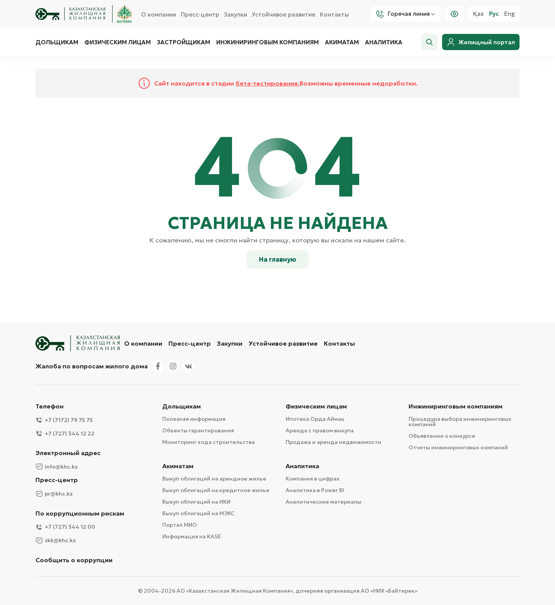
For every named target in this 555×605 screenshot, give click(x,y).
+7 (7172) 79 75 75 (64, 420)
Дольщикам (56, 42)
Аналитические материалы (324, 501)
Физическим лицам (117, 42)
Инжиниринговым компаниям (267, 42)
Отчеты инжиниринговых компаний (458, 447)
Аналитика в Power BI (315, 490)
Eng (509, 13)
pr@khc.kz (54, 493)
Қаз (478, 13)
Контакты (334, 14)
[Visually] (454, 14)
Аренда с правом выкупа (320, 430)
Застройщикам (183, 42)
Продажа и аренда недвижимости (333, 442)
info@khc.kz (56, 466)
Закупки (235, 14)
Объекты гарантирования (198, 430)
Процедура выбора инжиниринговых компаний (460, 421)
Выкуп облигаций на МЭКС (198, 513)
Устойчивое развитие (283, 14)
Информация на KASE (191, 536)
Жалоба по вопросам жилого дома (91, 366)
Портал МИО (179, 525)
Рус (494, 13)
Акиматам (342, 42)
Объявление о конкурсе (442, 436)
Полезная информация (193, 419)
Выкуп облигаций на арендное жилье (214, 478)
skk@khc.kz (55, 540)
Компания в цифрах (313, 478)
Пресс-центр (200, 14)
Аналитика (383, 42)
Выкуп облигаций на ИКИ (196, 501)
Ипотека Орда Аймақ (315, 419)
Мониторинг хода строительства (208, 442)
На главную (277, 259)
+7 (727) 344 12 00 (65, 527)
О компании (158, 14)
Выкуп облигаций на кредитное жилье (215, 490)
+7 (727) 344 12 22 (64, 433)
